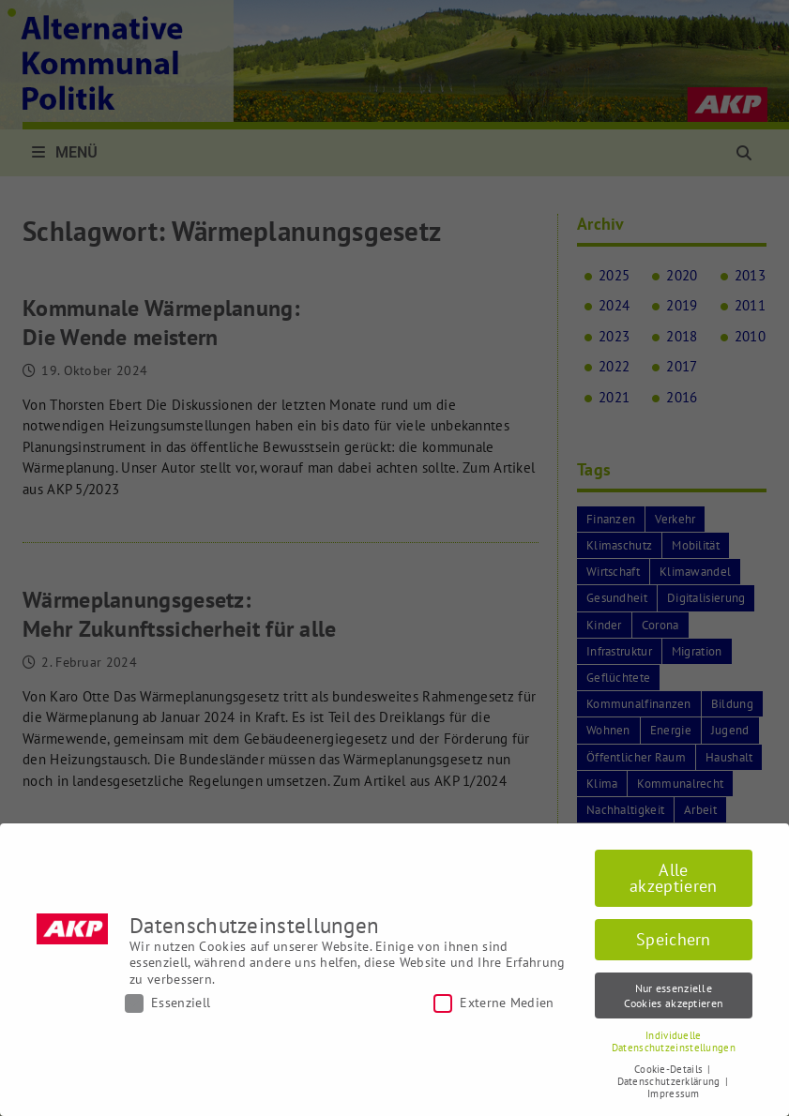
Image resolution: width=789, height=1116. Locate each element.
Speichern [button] (673, 939)
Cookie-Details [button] (670, 1069)
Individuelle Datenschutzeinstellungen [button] (674, 1041)
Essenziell (167, 1003)
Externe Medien (493, 1003)
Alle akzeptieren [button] (673, 878)
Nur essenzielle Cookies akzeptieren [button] (674, 995)
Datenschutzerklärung (670, 1081)
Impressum (673, 1093)
